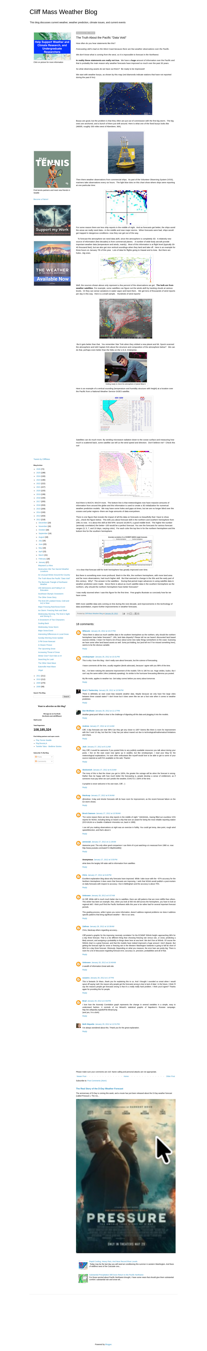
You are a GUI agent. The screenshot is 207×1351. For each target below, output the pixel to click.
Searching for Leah (46, 659)
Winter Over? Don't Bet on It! (50, 656)
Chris (84, 875)
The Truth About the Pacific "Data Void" (54, 578)
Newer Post (81, 1076)
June (41, 544)
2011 (38, 676)
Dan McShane (88, 711)
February (42, 559)
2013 (38, 516)
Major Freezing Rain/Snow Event (51, 607)
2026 (38, 469)
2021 (38, 487)
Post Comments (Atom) (97, 1081)
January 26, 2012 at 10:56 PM (111, 690)
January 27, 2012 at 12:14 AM (102, 726)
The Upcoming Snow (46, 649)
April (41, 551)
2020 (38, 491)
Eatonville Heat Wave (47, 667)
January (42, 562)
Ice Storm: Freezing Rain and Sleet (52, 610)
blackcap (86, 795)
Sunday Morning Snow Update (50, 638)
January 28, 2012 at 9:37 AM (103, 895)
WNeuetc (86, 631)
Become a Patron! (41, 199)
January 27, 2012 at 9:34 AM (102, 795)
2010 (38, 679)
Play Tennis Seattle (44, 740)
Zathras (85, 926)
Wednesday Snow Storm (48, 627)
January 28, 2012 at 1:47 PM (102, 978)
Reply (84, 649)
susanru (86, 978)
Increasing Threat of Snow (49, 652)
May (41, 548)
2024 (38, 476)
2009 (38, 683)
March (41, 555)
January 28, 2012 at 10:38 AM (102, 926)
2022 (38, 483)
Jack (84, 747)
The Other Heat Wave (47, 663)
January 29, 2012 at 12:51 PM (107, 1024)
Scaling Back (43, 623)
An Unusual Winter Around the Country (54, 575)
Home (126, 1076)
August (42, 537)
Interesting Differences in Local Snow (53, 634)
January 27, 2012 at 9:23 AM (104, 770)
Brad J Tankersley (90, 690)
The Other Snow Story (47, 597)
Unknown (86, 895)
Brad (84, 1001)
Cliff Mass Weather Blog (63, 11)
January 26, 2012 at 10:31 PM (107, 657)
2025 (38, 473)
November (43, 526)
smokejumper (88, 657)
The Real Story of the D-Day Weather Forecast (99, 1088)
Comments (40, 761)
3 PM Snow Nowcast (46, 641)
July (40, 541)
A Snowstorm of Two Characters (51, 620)
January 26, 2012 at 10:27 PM (103, 631)
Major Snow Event (45, 631)
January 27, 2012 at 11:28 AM (104, 842)
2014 (38, 512)
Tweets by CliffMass (42, 459)
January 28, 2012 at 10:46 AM (103, 962)
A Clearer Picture (45, 645)
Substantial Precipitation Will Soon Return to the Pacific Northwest (116, 1275)
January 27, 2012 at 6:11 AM (99, 747)
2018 (38, 498)
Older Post (170, 1076)
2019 (38, 494)
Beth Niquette (88, 1024)
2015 (38, 509)
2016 (38, 505)
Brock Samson (88, 813)
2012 (38, 519)
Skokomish (87, 770)
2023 (38, 480)
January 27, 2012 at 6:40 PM (99, 875)
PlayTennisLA (41, 743)
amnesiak (86, 842)
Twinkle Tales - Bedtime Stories (49, 746)
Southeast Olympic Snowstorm (50, 594)
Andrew (85, 726)
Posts (38, 757)
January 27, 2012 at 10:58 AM (108, 813)
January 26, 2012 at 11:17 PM (107, 711)
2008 (38, 687)
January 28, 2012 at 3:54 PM (99, 1001)
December (43, 523)
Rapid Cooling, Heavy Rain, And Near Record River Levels (113, 1261)
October (42, 530)
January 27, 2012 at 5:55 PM (105, 860)
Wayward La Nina (45, 565)
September (43, 533)
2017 (38, 501)
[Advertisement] (52, 107)
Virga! (40, 670)
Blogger (108, 1344)
